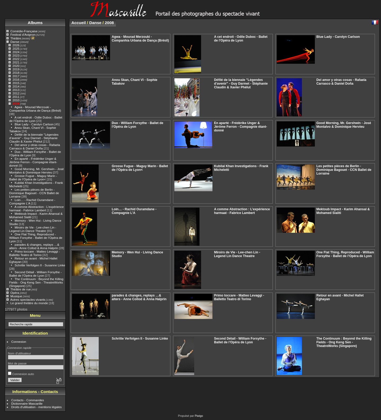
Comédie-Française (24, 31)
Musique (16, 296)
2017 (15, 76)
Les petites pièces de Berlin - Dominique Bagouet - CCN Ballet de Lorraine (34, 193)
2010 (15, 100)
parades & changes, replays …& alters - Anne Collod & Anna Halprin (34, 246)
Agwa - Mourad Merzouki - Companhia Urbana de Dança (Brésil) (35, 108)
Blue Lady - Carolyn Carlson (34, 124)
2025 (15, 48)
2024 (15, 52)
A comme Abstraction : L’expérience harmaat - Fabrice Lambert (36, 208)
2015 (15, 83)
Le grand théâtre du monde (29, 303)
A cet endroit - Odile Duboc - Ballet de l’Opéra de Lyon (240, 38)
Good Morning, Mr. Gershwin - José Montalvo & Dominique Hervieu (36, 170)
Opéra (14, 292)
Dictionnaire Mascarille (27, 403)
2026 (15, 45)
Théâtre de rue (20, 289)
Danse (14, 41)
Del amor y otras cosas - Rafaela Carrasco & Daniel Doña (34, 146)
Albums (35, 22)
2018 (15, 72)
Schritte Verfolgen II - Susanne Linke (40, 265)
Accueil (78, 22)
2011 (15, 96)
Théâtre (15, 38)
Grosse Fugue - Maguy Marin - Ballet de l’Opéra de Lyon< (33, 177)
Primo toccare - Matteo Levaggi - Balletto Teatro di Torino (34, 253)
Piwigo (199, 415)
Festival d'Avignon (22, 34)
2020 (15, 65)
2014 (15, 86)
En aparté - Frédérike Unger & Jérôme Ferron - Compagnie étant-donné (33, 162)
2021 (15, 62)
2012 (15, 93)
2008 (15, 103)
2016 (15, 79)
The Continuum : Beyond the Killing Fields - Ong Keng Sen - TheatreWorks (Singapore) (36, 282)
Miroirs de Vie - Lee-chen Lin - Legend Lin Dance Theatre (32, 229)
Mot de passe (17, 363)
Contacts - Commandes (27, 400)
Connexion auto (21, 374)
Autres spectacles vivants (28, 299)
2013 (15, 90)
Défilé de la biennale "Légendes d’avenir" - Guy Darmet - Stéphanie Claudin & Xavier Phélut (33, 138)
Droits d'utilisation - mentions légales (36, 407)
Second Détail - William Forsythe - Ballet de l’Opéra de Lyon (35, 273)
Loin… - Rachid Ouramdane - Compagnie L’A (134, 211)
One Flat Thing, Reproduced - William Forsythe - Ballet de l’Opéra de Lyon (35, 237)
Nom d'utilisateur (19, 353)
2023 (15, 55)
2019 (15, 69)
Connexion (18, 341)
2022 (15, 59)
